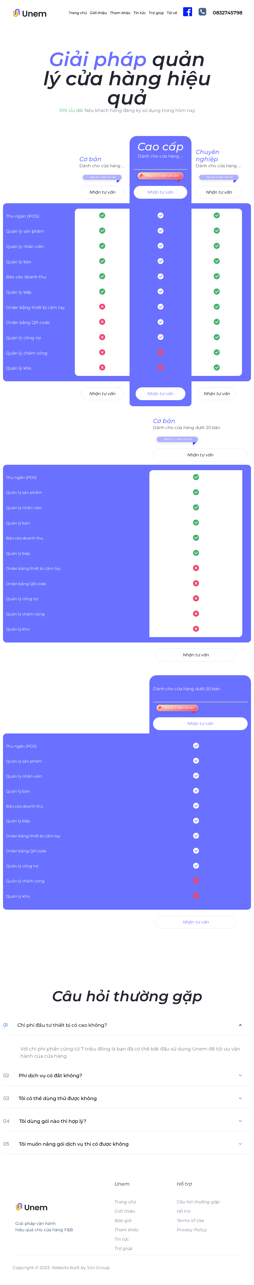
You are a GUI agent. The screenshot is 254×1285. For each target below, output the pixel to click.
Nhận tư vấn (102, 192)
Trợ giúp (156, 13)
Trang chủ (78, 13)
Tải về (172, 13)
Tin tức (139, 13)
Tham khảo (120, 13)
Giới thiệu (98, 13)
